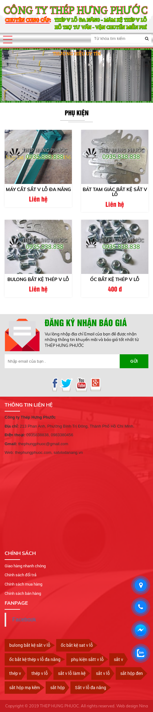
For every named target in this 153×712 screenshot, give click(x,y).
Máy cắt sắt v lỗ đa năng (38, 189)
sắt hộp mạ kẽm (24, 687)
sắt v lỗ (103, 673)
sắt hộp (57, 687)
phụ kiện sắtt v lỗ (87, 659)
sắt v (118, 659)
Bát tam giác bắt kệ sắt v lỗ (115, 192)
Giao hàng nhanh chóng (25, 566)
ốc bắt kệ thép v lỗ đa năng (34, 659)
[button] (7, 39)
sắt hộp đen (131, 673)
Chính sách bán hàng (23, 593)
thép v (15, 673)
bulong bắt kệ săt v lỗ (29, 645)
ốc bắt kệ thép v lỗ (114, 279)
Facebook (24, 619)
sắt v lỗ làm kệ (71, 673)
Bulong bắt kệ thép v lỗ (38, 279)
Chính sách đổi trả (20, 575)
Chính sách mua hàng (23, 584)
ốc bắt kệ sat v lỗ (77, 645)
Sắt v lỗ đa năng (90, 687)
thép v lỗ (39, 673)
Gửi (134, 361)
